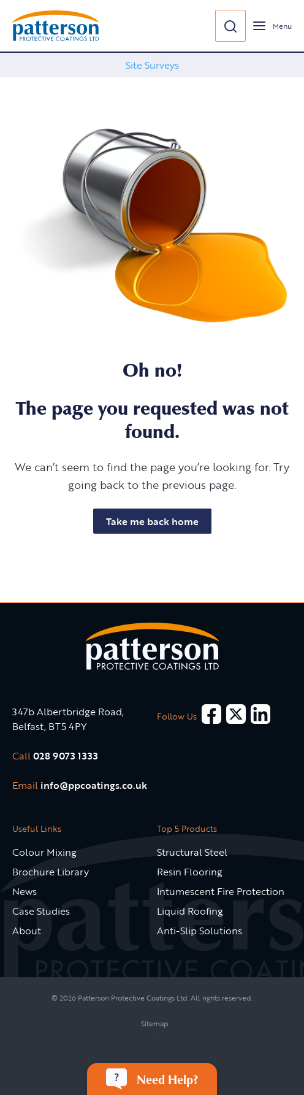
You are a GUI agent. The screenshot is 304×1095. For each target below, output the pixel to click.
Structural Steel (192, 852)
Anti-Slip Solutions (199, 930)
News (24, 891)
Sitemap (155, 1023)
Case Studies (41, 911)
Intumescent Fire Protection (220, 891)
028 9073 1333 (65, 755)
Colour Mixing (44, 852)
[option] (152, 65)
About (26, 930)
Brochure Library (50, 871)
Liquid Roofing (190, 911)
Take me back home (152, 521)
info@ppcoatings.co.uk (93, 785)
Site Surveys (152, 65)
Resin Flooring (189, 871)
